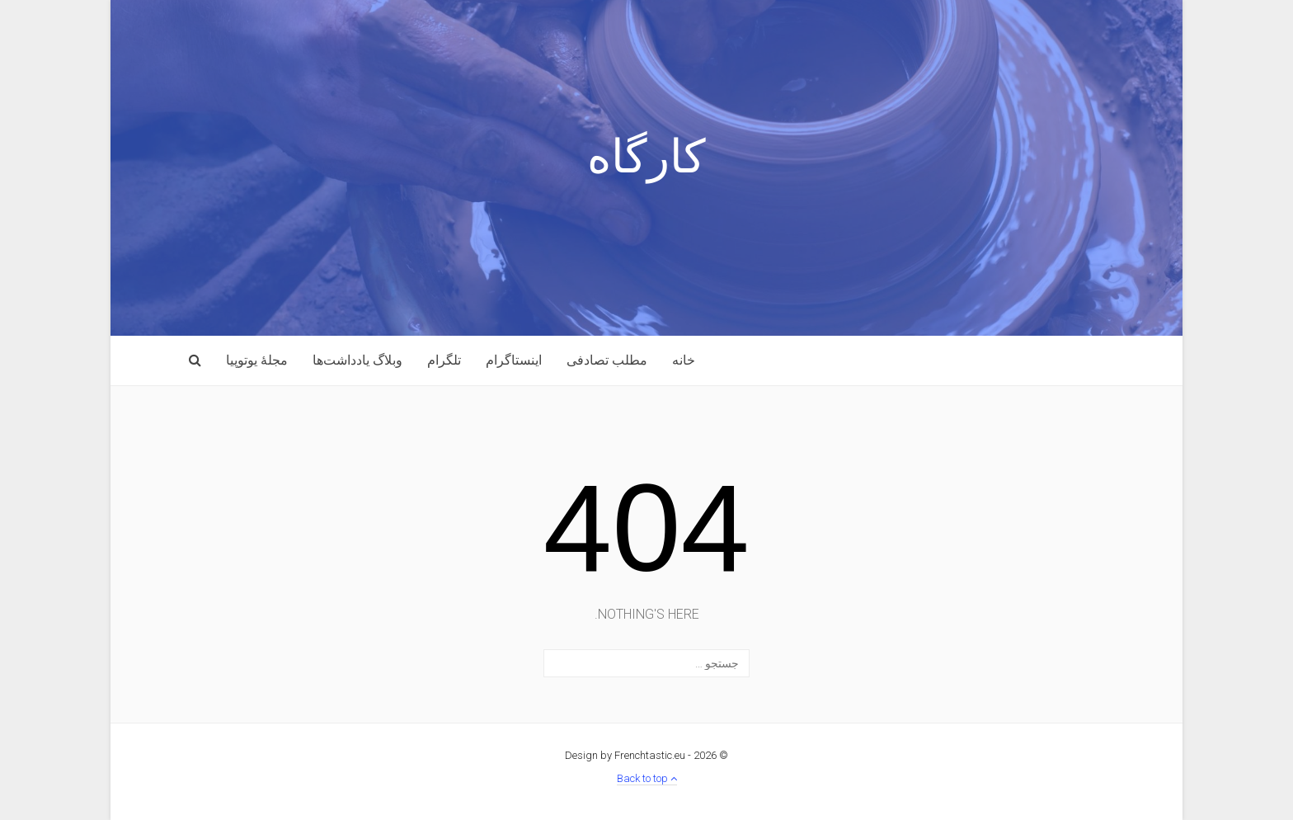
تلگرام (444, 360)
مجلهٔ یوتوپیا (257, 360)
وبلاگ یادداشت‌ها (357, 360)
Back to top (647, 778)
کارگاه (646, 161)
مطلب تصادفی (607, 360)
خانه (683, 360)
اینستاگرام (514, 360)
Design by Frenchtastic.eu (625, 755)
